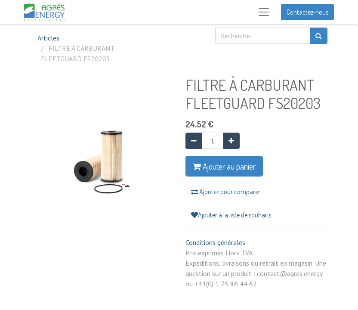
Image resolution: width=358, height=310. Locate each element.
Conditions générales (215, 242)
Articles (48, 38)
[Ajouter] (231, 141)
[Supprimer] (193, 141)
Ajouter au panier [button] (224, 166)
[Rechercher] (318, 36)
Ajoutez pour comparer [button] (225, 191)
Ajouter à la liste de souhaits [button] (231, 215)
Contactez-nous (307, 12)
